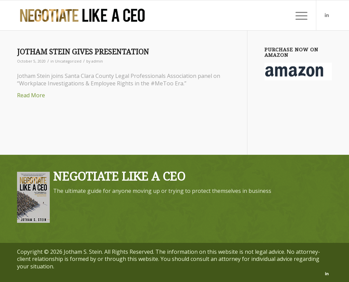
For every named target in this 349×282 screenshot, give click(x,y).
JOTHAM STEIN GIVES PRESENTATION (83, 52)
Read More (31, 95)
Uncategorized (68, 61)
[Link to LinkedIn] (327, 15)
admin (97, 61)
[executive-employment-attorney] (82, 15)
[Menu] (299, 15)
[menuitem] (299, 15)
